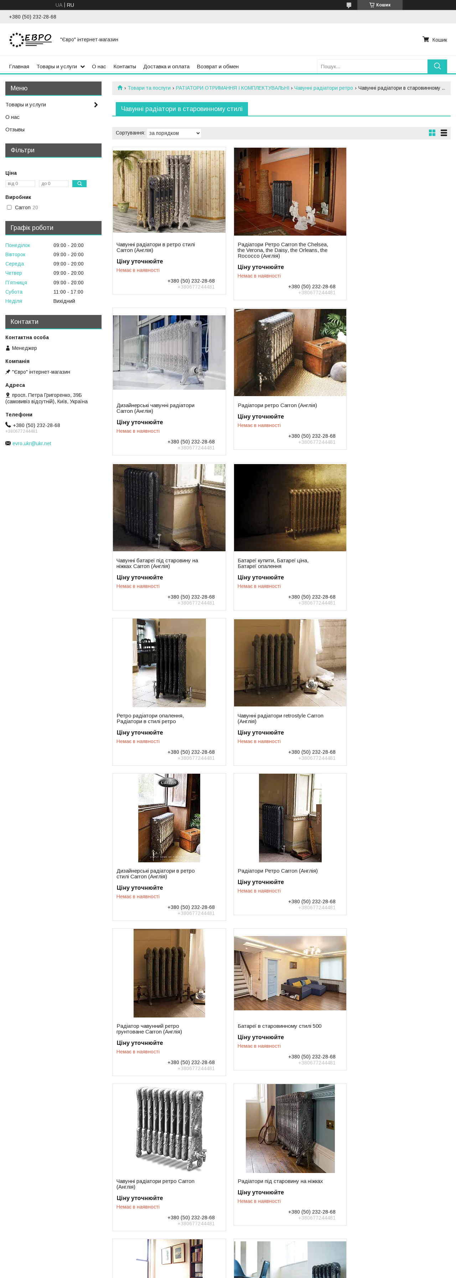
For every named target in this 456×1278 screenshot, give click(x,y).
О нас (99, 66)
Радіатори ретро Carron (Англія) (156, 405)
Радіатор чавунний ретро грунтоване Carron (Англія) (264, 718)
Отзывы (15, 129)
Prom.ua (261, 1264)
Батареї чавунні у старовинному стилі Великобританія (386, 1029)
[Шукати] (437, 66)
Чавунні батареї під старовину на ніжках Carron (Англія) (272, 408)
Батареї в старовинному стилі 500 (388, 716)
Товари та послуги (149, 88)
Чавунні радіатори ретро (323, 88)
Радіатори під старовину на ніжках (266, 873)
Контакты (124, 66)
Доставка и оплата (166, 66)
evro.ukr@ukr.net (31, 443)
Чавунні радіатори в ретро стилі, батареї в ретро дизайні (156, 1029)
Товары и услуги (56, 66)
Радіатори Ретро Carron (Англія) (156, 716)
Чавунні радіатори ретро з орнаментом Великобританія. (152, 1184)
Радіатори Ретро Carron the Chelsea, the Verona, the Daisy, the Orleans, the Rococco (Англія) (273, 250)
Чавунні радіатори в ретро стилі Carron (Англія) (155, 247)
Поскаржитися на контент (226, 1271)
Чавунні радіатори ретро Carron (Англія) (155, 873)
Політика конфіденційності (282, 1271)
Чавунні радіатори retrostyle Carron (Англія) (266, 563)
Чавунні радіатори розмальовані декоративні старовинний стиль (271, 1184)
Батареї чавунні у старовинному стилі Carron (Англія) (271, 1029)
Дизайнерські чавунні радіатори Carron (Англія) (386, 247)
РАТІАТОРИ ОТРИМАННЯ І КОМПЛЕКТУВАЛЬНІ (232, 88)
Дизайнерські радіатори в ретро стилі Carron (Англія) (386, 563)
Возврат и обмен (218, 66)
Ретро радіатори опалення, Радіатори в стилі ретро (150, 563)
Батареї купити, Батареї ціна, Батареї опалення (382, 408)
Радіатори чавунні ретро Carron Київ (386, 873)
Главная (19, 66)
